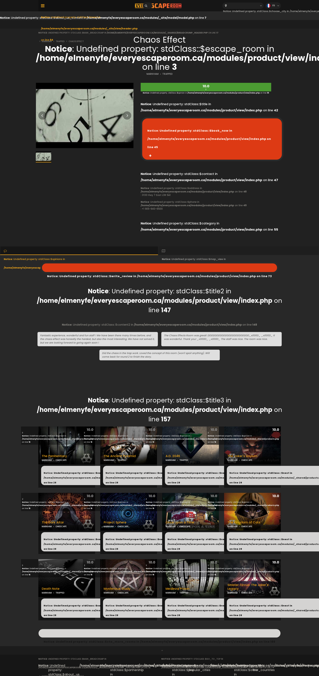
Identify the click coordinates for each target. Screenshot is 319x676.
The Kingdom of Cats (244, 522)
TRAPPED (167, 74)
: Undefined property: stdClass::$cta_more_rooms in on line (159, 633)
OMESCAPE (61, 460)
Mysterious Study (117, 589)
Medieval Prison (178, 589)
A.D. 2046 (173, 456)
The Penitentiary (54, 456)
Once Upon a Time (180, 522)
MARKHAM (153, 74)
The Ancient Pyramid (120, 456)
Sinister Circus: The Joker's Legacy (248, 587)
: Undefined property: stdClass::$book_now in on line (209, 139)
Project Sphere (115, 522)
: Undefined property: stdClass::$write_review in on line (159, 268)
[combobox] (243, 6)
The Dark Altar (53, 522)
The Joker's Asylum (242, 456)
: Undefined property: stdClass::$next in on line (91, 478)
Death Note (51, 589)
